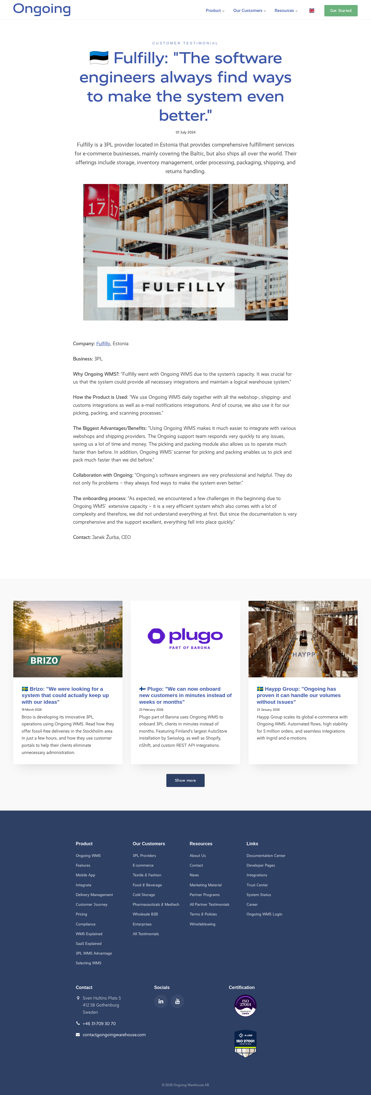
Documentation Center (266, 855)
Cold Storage (144, 894)
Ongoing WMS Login (264, 914)
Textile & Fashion (147, 874)
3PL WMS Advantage (94, 953)
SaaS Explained (89, 943)
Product (215, 9)
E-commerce (143, 865)
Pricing (81, 914)
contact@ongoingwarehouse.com (114, 1035)
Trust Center (257, 884)
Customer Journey (91, 904)
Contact (196, 865)
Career (252, 904)
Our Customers (249, 9)
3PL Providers (145, 855)
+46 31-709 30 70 (99, 1023)
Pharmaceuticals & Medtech (156, 904)
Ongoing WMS (88, 855)
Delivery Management (94, 894)
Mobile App (85, 874)
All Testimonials (146, 933)
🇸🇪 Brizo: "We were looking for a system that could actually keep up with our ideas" (66, 695)
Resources (286, 9)
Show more (185, 779)
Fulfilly (103, 343)
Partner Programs (205, 894)
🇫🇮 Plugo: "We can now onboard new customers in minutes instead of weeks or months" (182, 695)
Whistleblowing (202, 924)
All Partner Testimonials (210, 904)
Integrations (257, 874)
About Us (198, 855)
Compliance (86, 924)
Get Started (341, 9)
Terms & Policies (203, 914)
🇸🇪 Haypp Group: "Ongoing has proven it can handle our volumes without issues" (299, 695)
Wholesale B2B (145, 914)
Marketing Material (206, 884)
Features (83, 865)
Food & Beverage (147, 884)
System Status (259, 894)
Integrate (83, 884)
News (194, 874)
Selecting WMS (88, 963)
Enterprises (142, 924)
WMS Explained (89, 933)
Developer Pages (261, 865)
